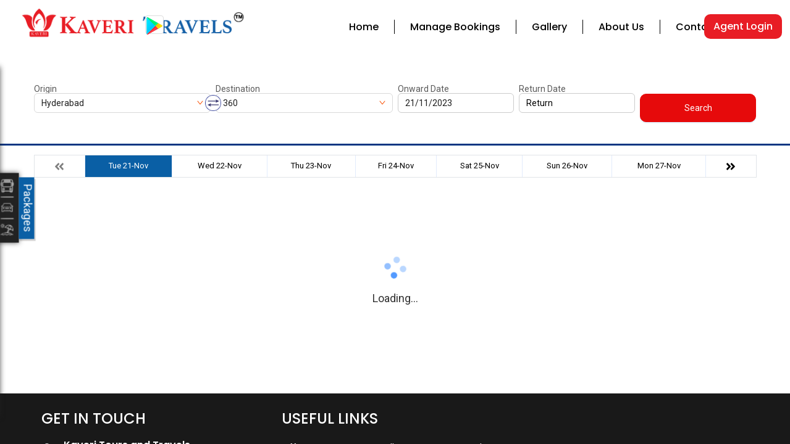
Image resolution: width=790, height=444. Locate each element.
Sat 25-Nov (479, 165)
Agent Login (743, 26)
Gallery (549, 26)
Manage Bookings (455, 26)
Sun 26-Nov (567, 165)
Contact (697, 26)
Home (364, 26)
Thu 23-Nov (311, 165)
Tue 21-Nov (128, 165)
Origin (45, 88)
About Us (621, 26)
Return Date (542, 88)
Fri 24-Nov (396, 165)
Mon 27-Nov (659, 165)
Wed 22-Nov (220, 165)
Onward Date (423, 88)
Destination (238, 88)
